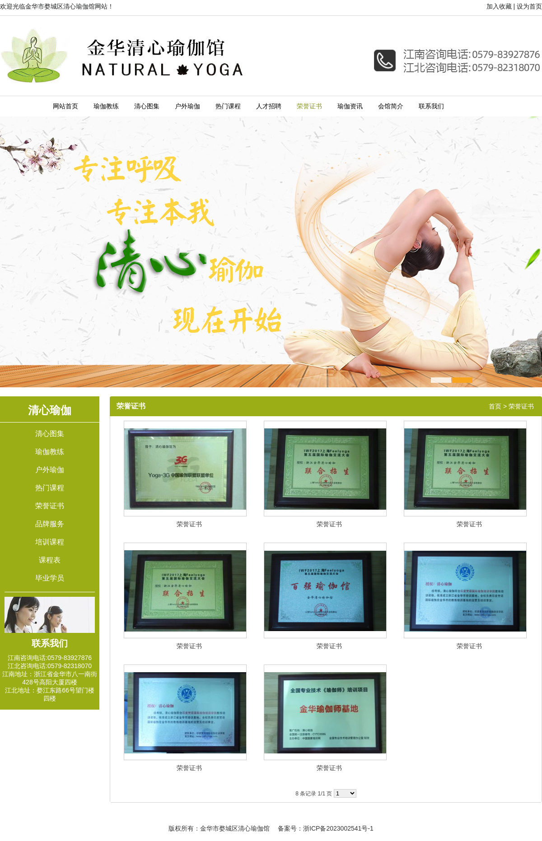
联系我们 (431, 106)
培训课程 (49, 542)
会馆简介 (390, 106)
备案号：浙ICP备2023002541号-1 (326, 828)
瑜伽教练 (106, 106)
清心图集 (146, 106)
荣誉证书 (309, 106)
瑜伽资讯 (350, 106)
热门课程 (228, 106)
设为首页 (529, 6)
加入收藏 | (500, 6)
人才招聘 (268, 106)
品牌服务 (49, 524)
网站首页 (65, 106)
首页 (495, 406)
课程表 (50, 560)
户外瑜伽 (187, 106)
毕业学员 (49, 578)
